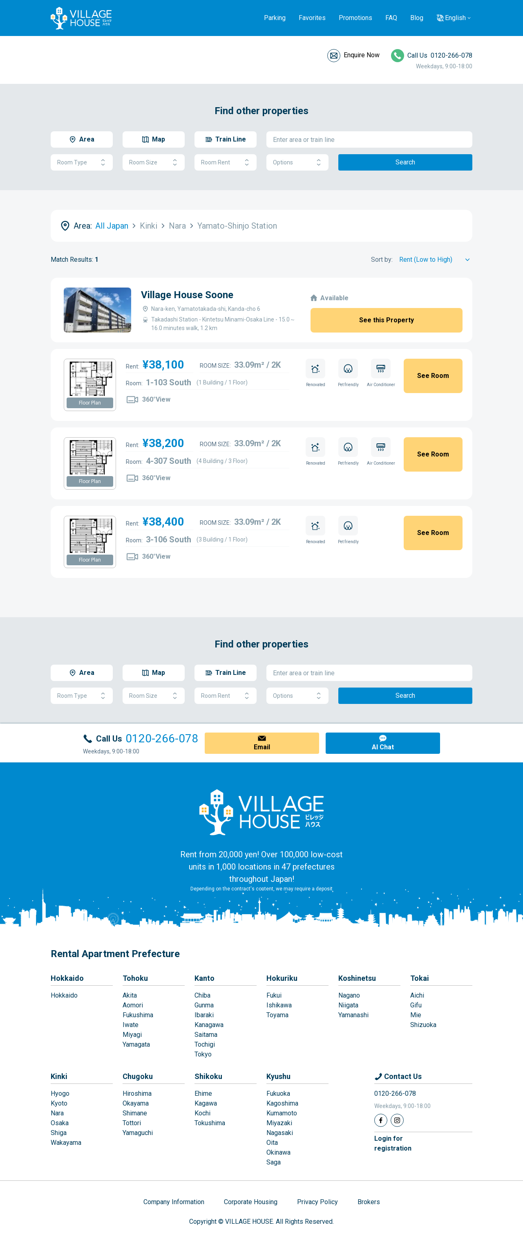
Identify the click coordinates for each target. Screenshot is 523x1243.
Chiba (202, 995)
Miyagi (132, 1034)
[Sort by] (435, 260)
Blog (416, 18)
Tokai (419, 978)
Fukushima (138, 1015)
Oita (272, 1142)
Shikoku (208, 1076)
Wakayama (66, 1142)
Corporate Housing (250, 1202)
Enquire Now (362, 55)
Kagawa (205, 1103)
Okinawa (278, 1152)
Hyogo (60, 1093)
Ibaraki (204, 1015)
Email (262, 747)
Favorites (312, 18)
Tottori (132, 1123)
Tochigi (204, 1044)
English (455, 18)
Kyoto (59, 1103)
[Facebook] (380, 1120)
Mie (415, 1015)
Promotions (355, 18)
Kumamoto (281, 1113)
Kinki (59, 1076)
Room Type (81, 162)
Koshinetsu (357, 978)
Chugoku (138, 1076)
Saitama (205, 1034)
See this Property (386, 320)
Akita (130, 995)
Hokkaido (67, 978)
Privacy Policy (317, 1202)
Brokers (369, 1202)
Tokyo (203, 1054)
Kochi (202, 1113)
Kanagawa (209, 1025)
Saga (273, 1162)
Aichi (417, 995)
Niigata (348, 1005)
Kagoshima (282, 1103)
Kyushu (278, 1076)
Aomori (133, 1005)
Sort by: (382, 259)
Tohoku (135, 978)
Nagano (349, 995)
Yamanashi (353, 1015)
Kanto (204, 978)
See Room (433, 376)
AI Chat (383, 747)
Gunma (204, 1005)
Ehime (203, 1093)
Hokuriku (281, 978)
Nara (57, 1113)
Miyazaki (279, 1123)
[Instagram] (397, 1120)
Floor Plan (90, 403)
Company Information (173, 1202)
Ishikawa (279, 1005)
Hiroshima (137, 1093)
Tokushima (209, 1123)
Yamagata (136, 1044)
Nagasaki (279, 1133)
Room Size (153, 162)
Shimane (135, 1113)
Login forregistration (392, 1143)
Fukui (274, 995)
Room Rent (225, 162)
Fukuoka (278, 1093)
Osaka (60, 1123)
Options (297, 162)
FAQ (391, 18)
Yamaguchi (138, 1133)
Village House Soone (187, 295)
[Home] (261, 812)
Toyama (277, 1015)
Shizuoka (423, 1025)
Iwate (131, 1025)
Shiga (59, 1133)
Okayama (136, 1103)
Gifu (416, 1005)
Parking (275, 18)
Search (405, 162)
